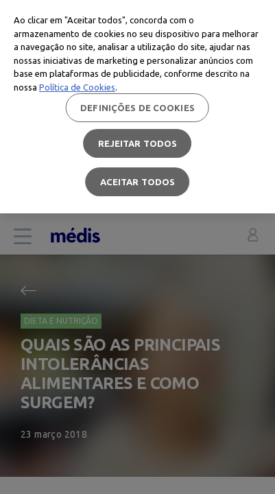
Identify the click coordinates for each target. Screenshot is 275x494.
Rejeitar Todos (138, 143)
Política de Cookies (77, 87)
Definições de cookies (137, 108)
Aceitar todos (138, 182)
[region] (137, 106)
